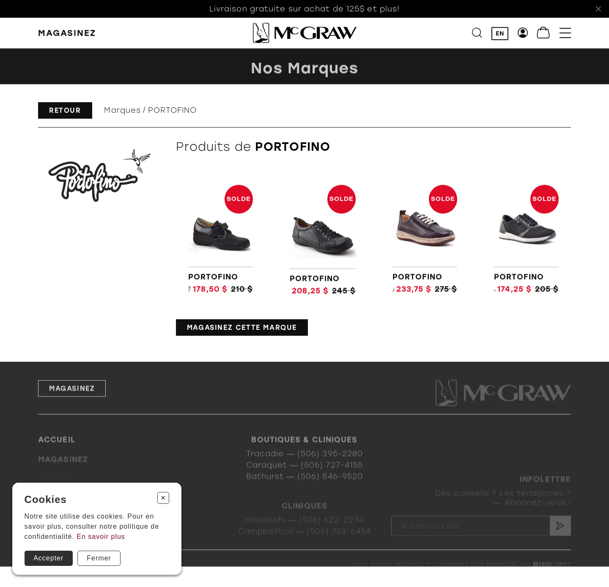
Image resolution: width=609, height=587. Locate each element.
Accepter (48, 558)
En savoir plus (101, 536)
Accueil (56, 448)
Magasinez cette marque (242, 327)
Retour (65, 110)
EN (500, 33)
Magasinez (72, 399)
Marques (122, 110)
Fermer (99, 558)
